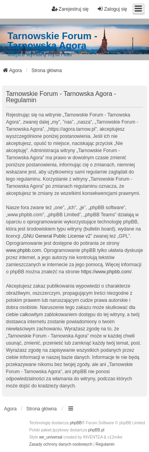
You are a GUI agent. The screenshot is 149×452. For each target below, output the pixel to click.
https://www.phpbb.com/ (106, 272)
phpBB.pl (96, 430)
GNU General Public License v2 (56, 236)
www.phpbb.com (23, 250)
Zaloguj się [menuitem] (112, 9)
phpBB (76, 423)
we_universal (50, 437)
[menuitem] (60, 444)
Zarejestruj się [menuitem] (70, 9)
